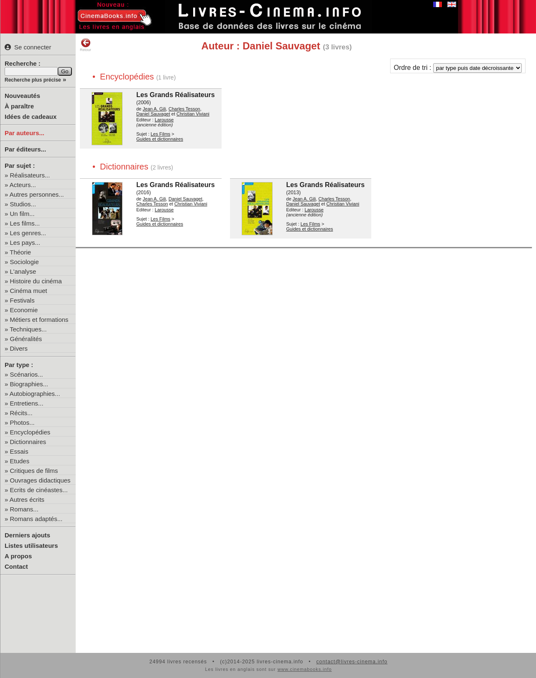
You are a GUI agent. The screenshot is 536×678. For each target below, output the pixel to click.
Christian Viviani (192, 113)
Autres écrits (27, 499)
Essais (19, 451)
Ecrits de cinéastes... (39, 489)
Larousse (164, 119)
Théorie (20, 252)
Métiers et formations (39, 319)
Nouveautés (22, 95)
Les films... (25, 223)
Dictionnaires (28, 441)
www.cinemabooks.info (305, 669)
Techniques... (28, 329)
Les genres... (28, 232)
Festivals (22, 300)
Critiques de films (34, 470)
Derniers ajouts (27, 535)
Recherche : (23, 63)
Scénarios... (26, 374)
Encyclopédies (30, 432)
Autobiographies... (35, 393)
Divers (19, 348)
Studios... (23, 204)
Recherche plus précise (33, 80)
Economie (24, 309)
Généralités (26, 338)
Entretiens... (26, 403)
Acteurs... (23, 184)
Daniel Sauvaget (153, 113)
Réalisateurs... (30, 175)
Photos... (22, 422)
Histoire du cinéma (36, 281)
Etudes (20, 461)
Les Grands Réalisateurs (175, 94)
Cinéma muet (28, 290)
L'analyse (23, 271)
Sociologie (24, 261)
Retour (85, 45)
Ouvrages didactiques (40, 480)
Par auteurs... (24, 132)
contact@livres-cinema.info (351, 662)
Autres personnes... (37, 194)
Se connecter (28, 47)
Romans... (24, 509)
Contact (16, 566)
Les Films (160, 133)
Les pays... (25, 242)
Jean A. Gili (154, 108)
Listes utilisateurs (31, 545)
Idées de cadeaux (30, 116)
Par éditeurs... (25, 149)
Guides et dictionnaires (159, 138)
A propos (18, 556)
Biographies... (29, 384)
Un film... (22, 213)
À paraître (19, 106)
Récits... (21, 412)
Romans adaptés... (36, 518)
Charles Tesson (184, 108)
